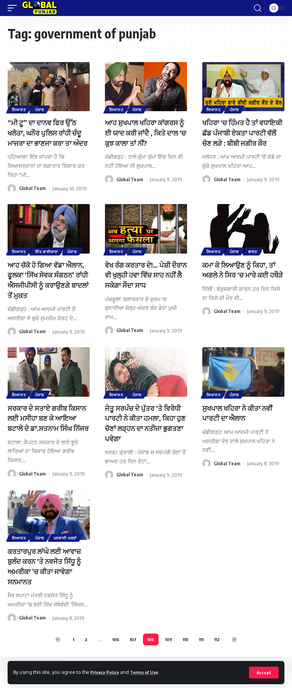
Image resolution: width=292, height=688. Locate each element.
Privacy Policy (107, 672)
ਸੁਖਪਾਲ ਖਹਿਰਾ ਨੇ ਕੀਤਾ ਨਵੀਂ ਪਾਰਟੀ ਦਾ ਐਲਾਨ (241, 420)
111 (203, 655)
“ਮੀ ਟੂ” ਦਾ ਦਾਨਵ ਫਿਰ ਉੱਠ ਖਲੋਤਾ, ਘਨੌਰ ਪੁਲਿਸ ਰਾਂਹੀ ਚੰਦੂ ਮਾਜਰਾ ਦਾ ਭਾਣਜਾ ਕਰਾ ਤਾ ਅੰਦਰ (45, 136)
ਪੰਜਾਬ (41, 109)
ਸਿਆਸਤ (19, 109)
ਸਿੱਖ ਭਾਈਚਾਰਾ (48, 260)
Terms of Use (151, 672)
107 (131, 655)
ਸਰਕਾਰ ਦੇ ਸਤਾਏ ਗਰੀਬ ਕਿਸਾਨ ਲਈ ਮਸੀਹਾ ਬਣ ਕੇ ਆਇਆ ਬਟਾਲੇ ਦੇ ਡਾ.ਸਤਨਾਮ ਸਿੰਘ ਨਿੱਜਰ (48, 430)
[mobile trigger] (14, 8)
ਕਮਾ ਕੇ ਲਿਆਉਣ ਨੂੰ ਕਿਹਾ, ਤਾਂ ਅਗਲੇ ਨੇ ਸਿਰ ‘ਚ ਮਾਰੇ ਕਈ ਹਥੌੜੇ (242, 283)
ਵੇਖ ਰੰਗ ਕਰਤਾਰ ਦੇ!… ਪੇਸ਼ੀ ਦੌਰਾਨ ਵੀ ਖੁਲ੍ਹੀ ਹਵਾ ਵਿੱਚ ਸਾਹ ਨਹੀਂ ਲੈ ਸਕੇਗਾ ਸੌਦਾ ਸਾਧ (144, 283)
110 (186, 655)
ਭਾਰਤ (255, 260)
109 (168, 655)
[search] (257, 8)
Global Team (32, 198)
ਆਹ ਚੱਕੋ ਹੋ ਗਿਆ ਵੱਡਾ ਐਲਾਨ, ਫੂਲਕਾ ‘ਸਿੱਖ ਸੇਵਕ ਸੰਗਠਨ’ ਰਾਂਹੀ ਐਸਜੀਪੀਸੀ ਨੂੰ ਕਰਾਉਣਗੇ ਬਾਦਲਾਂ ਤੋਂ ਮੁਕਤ (47, 288)
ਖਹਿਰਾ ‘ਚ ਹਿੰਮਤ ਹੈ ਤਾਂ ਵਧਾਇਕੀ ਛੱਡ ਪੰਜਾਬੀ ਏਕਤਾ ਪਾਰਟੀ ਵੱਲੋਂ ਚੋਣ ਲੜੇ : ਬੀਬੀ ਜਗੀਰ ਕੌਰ (240, 136)
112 (220, 655)
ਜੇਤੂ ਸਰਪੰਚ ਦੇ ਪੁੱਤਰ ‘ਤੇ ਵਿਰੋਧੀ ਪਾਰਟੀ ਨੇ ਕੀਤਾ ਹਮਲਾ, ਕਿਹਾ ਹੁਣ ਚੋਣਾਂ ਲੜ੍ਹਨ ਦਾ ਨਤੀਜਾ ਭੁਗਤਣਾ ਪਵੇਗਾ (145, 430)
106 (113, 655)
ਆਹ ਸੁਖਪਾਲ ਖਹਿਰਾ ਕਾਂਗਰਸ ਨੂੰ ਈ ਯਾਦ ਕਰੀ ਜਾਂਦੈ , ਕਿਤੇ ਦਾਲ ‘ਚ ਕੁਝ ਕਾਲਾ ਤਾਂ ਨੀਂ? (145, 132)
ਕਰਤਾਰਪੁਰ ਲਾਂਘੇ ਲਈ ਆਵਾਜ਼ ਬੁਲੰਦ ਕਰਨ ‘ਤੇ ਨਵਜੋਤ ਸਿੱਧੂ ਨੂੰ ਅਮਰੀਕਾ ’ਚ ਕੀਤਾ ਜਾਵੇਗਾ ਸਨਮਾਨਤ (46, 581)
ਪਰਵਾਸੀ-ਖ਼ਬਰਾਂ (67, 553)
